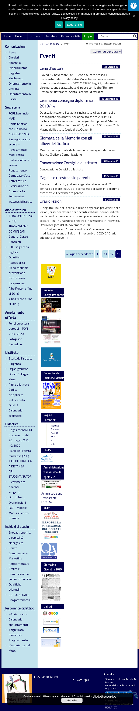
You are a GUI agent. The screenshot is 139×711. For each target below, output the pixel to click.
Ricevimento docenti (17, 484)
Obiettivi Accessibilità (17, 260)
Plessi (12, 379)
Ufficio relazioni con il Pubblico (18, 126)
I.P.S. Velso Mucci (50, 44)
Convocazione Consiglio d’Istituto (68, 163)
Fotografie (15, 339)
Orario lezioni (17, 502)
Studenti (36, 36)
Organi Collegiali (19, 374)
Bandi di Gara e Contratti (18, 239)
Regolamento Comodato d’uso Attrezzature (20, 175)
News (12, 52)
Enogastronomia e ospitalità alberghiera (20, 537)
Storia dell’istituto (20, 358)
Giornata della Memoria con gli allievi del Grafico (66, 141)
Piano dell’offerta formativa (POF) (20, 453)
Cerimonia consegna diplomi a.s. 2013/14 (67, 103)
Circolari (14, 57)
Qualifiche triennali (15, 587)
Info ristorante (18, 614)
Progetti (14, 492)
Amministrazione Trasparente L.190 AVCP (51, 498)
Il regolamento (18, 640)
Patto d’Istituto (19, 384)
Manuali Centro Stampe (19, 515)
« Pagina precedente (79, 254)
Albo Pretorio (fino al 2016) (20, 301)
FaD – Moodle (18, 507)
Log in (88, 36)
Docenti (20, 36)
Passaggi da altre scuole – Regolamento (20, 144)
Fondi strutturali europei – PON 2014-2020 (19, 328)
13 (118, 254)
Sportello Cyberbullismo (18, 65)
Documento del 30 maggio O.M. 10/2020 (19, 440)
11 (105, 254)
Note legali (82, 680)
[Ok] (134, 16)
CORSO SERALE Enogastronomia (20, 597)
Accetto (72, 700)
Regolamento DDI (20, 430)
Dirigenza (15, 363)
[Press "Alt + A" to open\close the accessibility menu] (133, 5)
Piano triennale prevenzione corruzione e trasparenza (18, 275)
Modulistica (16, 154)
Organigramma (18, 369)
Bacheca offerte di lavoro (20, 162)
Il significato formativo (16, 632)
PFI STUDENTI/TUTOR (20, 474)
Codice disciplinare (16, 392)
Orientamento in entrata (20, 86)
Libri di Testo (17, 497)
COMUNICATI (17, 231)
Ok (59, 24)
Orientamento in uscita (20, 96)
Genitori (51, 36)
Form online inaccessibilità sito (20, 199)
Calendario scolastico (15, 413)
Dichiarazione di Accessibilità (19, 188)
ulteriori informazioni (104, 696)
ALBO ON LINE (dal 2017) (20, 218)
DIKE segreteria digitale (19, 249)
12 (112, 254)
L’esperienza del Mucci (19, 648)
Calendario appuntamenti (18, 622)
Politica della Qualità (17, 402)
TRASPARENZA (18, 226)
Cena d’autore (51, 68)
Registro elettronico (16, 76)
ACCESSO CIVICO (19, 134)
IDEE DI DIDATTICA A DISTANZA (20, 463)
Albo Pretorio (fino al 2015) (20, 291)
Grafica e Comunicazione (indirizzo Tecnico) (20, 573)
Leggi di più (74, 24)
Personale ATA (70, 36)
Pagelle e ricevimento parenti (65, 177)
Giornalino (15, 344)
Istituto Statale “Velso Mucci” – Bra (52, 435)
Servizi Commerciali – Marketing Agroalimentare (19, 556)
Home (7, 36)
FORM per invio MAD (19, 116)
